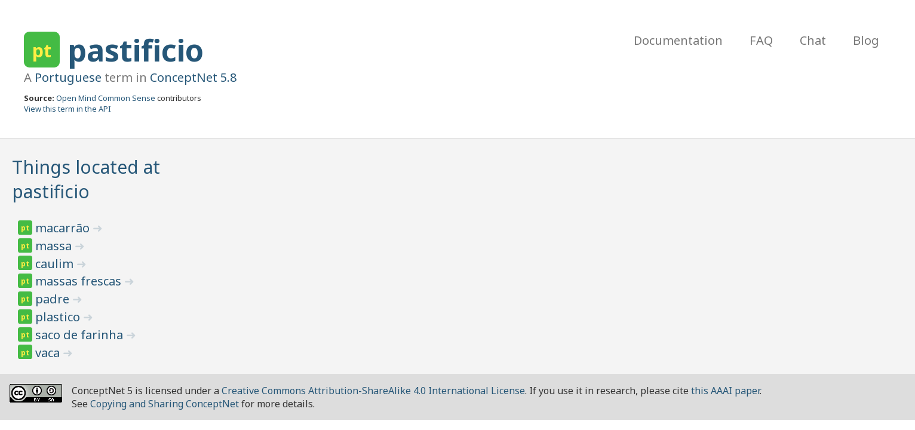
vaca (49, 353)
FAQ (761, 40)
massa (55, 246)
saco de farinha (80, 335)
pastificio (135, 50)
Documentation (678, 40)
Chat (813, 40)
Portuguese (68, 77)
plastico (59, 317)
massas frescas (79, 281)
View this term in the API (67, 108)
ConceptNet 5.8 (193, 77)
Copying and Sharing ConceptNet (164, 403)
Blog (866, 40)
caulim (55, 264)
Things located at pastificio (86, 179)
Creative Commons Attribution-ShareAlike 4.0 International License (373, 390)
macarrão (64, 228)
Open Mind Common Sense (105, 98)
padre (53, 299)
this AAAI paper (725, 390)
